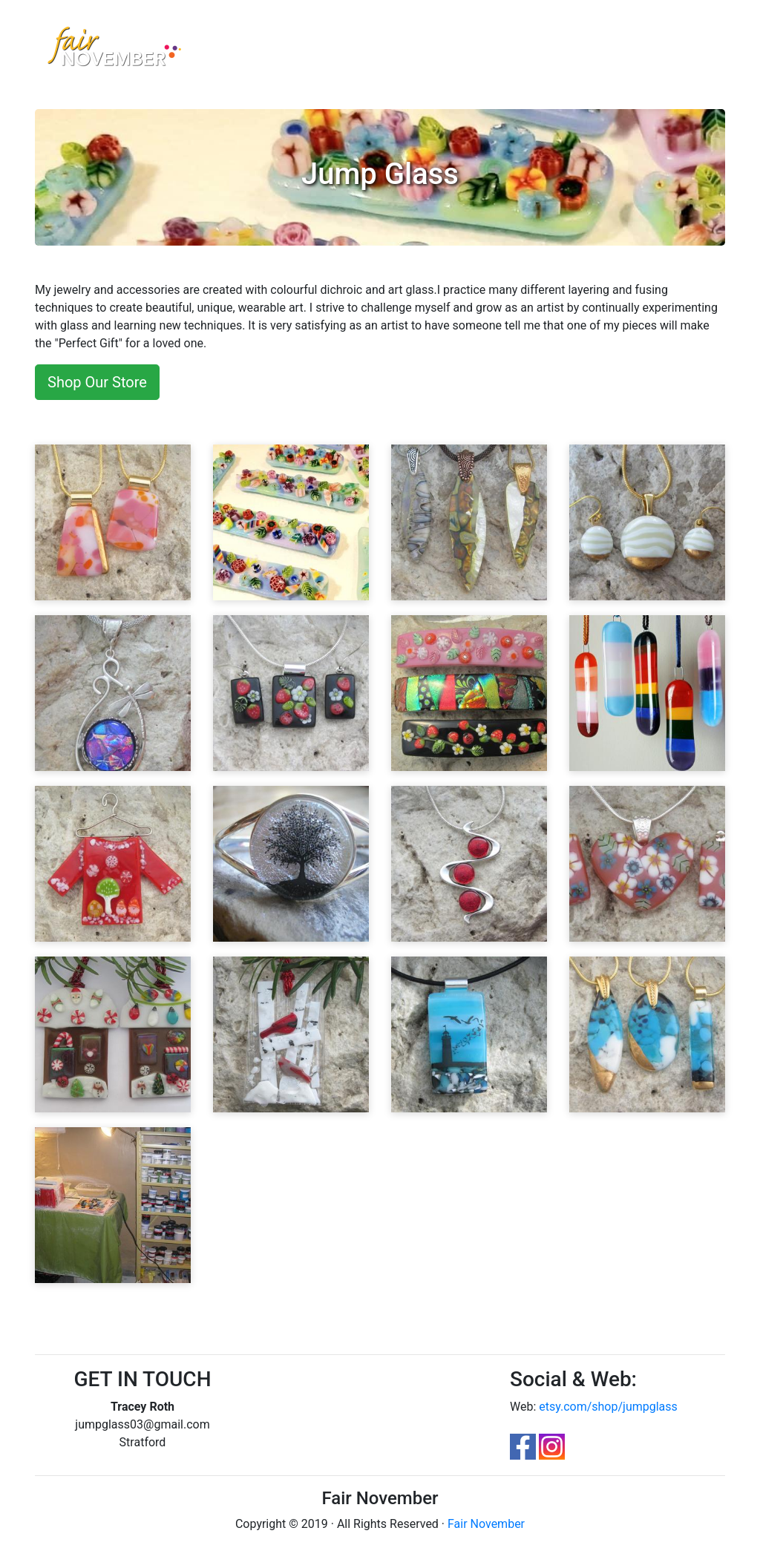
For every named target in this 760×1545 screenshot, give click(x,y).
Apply (551, 43)
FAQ (451, 43)
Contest (355, 43)
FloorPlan (499, 43)
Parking (408, 43)
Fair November (486, 1524)
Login (591, 43)
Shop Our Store (97, 382)
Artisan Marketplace (290, 52)
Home (233, 41)
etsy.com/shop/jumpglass (608, 1407)
